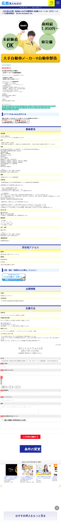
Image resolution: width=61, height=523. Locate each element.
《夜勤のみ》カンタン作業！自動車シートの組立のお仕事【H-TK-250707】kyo (11, 480)
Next (60, 475)
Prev (1, 475)
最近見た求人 (51, 4)
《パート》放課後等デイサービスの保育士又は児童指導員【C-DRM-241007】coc (27, 480)
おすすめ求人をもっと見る (30, 492)
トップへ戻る (57, 508)
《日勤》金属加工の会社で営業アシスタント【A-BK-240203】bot (43, 480)
